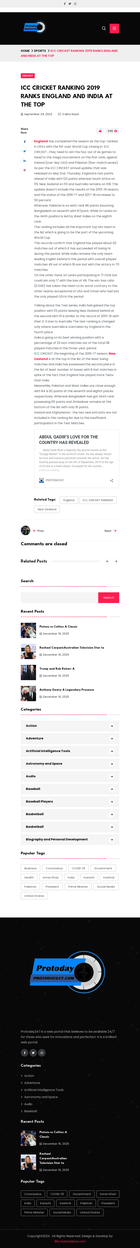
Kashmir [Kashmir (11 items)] (109, 877)
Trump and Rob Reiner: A (57, 669)
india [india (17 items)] (71, 877)
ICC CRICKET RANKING (98, 500)
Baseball (33, 789)
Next (110, 531)
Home (25, 51)
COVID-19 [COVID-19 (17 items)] (78, 868)
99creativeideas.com (70, 1241)
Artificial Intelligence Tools (48, 751)
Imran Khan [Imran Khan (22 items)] (51, 877)
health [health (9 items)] (29, 877)
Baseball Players (39, 801)
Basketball (35, 814)
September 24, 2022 (36, 114)
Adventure (34, 738)
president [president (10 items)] (52, 887)
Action (31, 726)
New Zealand (47, 509)
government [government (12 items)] (103, 868)
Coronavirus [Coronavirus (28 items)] (54, 868)
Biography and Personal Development (57, 839)
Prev (38, 531)
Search (27, 581)
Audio (31, 776)
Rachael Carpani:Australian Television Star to (71, 647)
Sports (40, 51)
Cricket (27, 75)
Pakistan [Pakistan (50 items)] (30, 887)
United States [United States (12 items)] (34, 896)
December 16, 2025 (54, 634)
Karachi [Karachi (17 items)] (89, 877)
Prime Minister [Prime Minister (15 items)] (78, 887)
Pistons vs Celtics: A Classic (58, 626)
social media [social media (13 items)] (106, 887)
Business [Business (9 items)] (30, 868)
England (68, 500)
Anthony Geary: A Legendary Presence (66, 690)
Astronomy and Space (44, 763)
